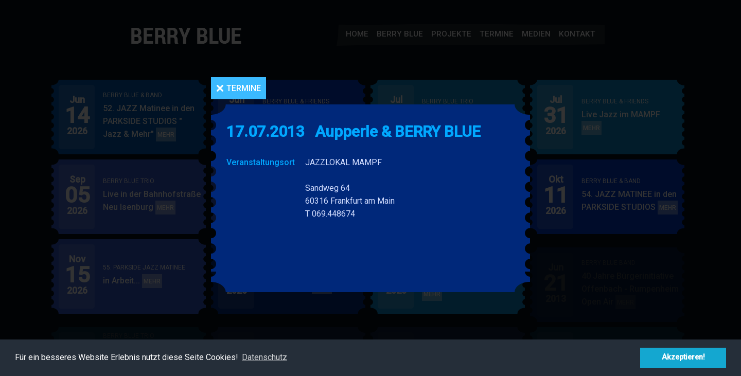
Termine (243, 88)
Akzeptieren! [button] (683, 357)
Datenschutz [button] (264, 357)
